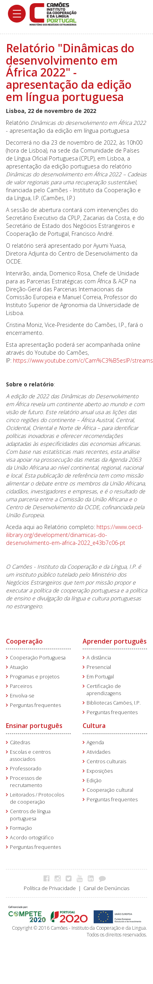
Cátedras (20, 742)
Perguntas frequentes (35, 705)
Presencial (99, 667)
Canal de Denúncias (106, 888)
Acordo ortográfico (32, 837)
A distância (99, 657)
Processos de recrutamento (26, 782)
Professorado (26, 768)
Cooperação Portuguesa (38, 657)
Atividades (98, 752)
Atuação (19, 667)
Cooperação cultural (110, 790)
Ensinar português (34, 725)
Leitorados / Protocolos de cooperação (37, 798)
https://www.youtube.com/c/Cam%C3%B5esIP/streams (83, 360)
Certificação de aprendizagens (104, 690)
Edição (94, 780)
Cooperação (24, 641)
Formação (21, 828)
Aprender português (115, 641)
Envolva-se (22, 695)
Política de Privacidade (50, 888)
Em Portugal (100, 676)
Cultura (94, 725)
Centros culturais (106, 761)
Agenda (95, 742)
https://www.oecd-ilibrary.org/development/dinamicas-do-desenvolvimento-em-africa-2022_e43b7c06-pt (74, 534)
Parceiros (21, 686)
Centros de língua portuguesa (30, 815)
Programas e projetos (34, 676)
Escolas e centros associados (30, 755)
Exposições (100, 771)
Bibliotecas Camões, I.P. (114, 702)
